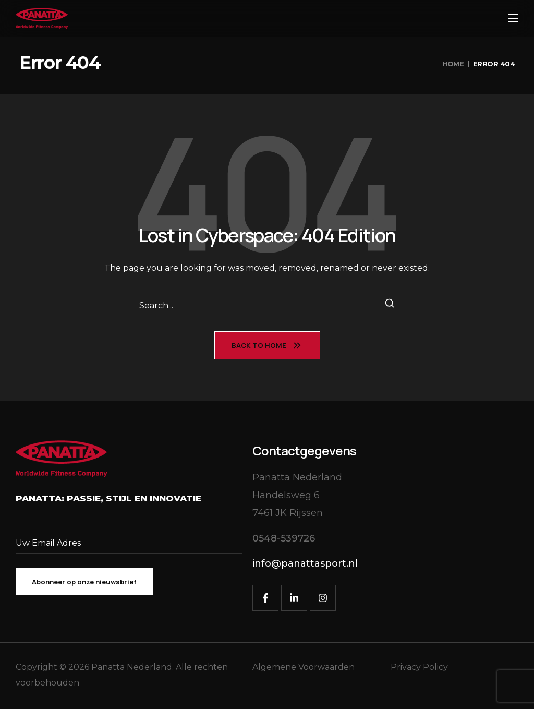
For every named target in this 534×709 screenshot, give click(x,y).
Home (453, 63)
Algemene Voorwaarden (303, 667)
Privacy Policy (419, 667)
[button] (283, 539)
